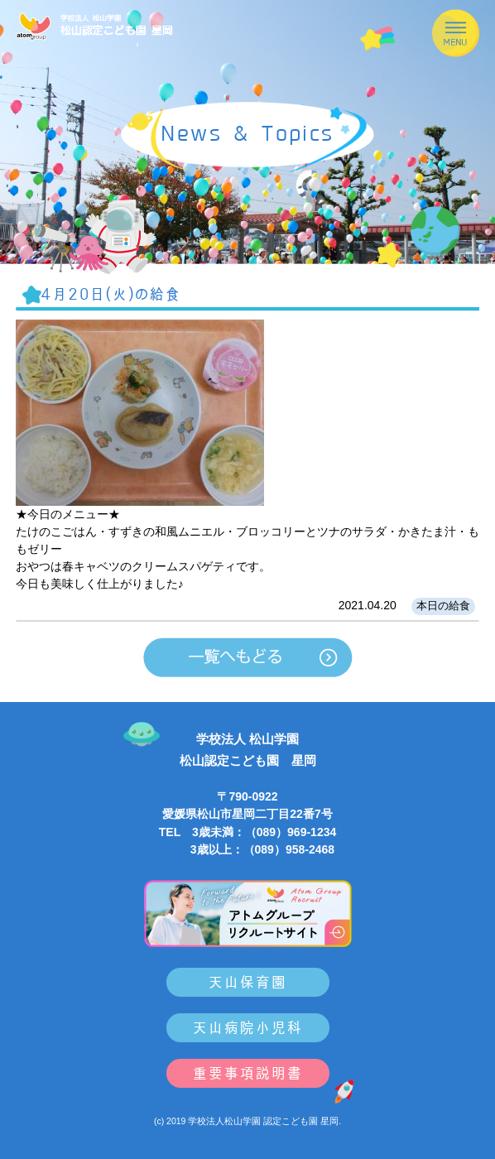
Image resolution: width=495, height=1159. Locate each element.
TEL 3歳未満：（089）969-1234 (248, 832)
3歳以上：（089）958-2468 (247, 849)
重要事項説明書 (248, 1073)
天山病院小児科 (248, 1028)
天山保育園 (248, 982)
